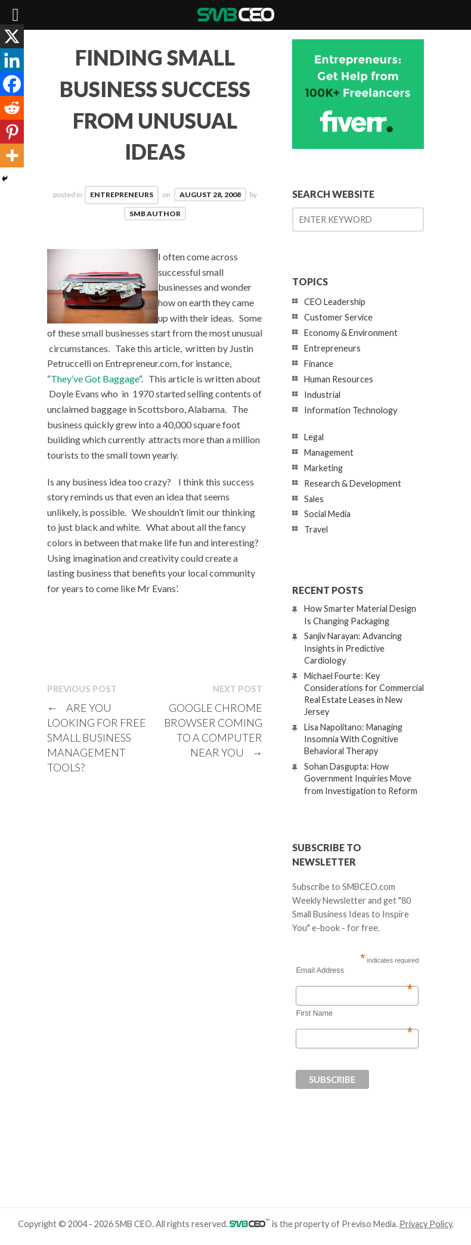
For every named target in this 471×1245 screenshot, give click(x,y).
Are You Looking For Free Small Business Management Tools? (96, 737)
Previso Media (369, 1224)
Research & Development (352, 483)
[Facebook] (12, 84)
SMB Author (155, 213)
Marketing (323, 468)
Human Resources (338, 379)
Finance (318, 364)
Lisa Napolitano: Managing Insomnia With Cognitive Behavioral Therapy (353, 739)
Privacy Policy (425, 1224)
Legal (314, 437)
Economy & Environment (351, 333)
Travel (316, 529)
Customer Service (338, 317)
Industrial (322, 395)
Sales (314, 499)
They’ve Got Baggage (95, 378)
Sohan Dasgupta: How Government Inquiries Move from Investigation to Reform (360, 778)
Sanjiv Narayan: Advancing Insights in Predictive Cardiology (353, 648)
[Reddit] (12, 108)
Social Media (327, 514)
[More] (12, 155)
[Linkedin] (12, 60)
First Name (354, 1013)
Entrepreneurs (121, 194)
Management (329, 452)
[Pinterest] (12, 132)
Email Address (354, 970)
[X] (12, 36)
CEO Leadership (334, 302)
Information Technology (350, 410)
